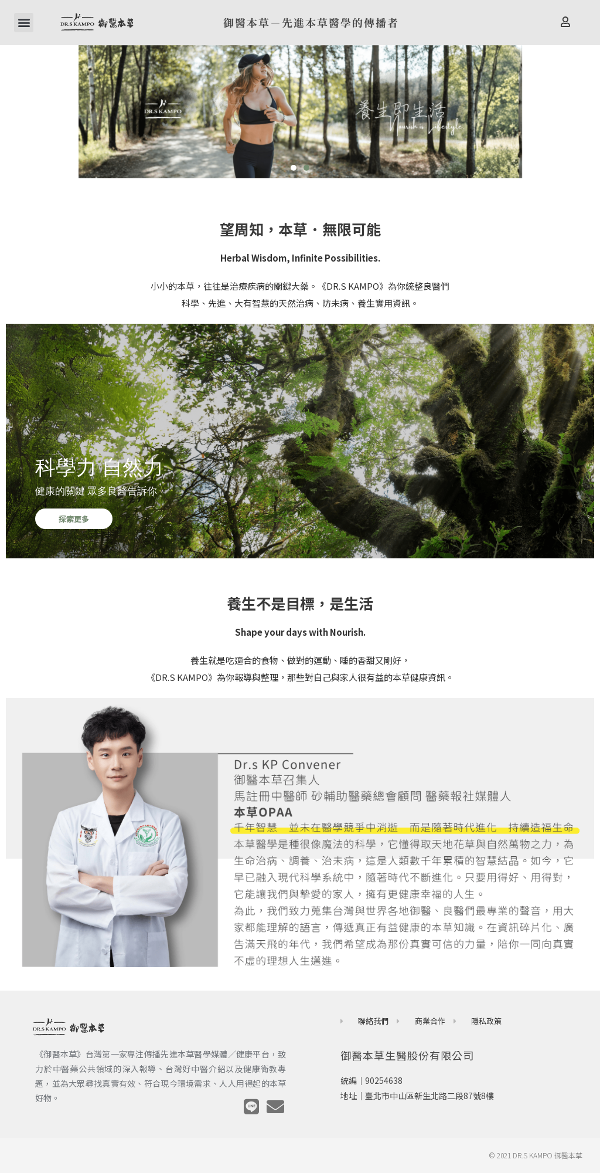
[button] (23, 22)
